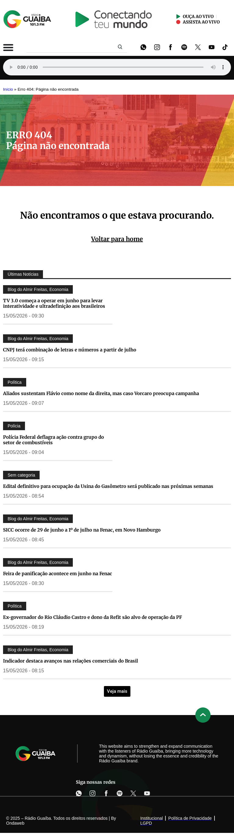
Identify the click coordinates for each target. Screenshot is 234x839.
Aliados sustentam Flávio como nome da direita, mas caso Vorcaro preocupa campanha (101, 393)
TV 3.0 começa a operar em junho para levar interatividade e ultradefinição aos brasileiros (54, 303)
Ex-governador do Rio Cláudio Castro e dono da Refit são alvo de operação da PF (92, 617)
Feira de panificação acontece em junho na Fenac (57, 573)
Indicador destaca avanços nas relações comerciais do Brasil (70, 661)
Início (8, 89)
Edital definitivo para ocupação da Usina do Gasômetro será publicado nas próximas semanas (108, 486)
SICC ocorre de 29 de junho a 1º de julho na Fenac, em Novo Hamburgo (82, 530)
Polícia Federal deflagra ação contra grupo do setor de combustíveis (53, 439)
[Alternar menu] (8, 47)
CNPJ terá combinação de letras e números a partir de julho (69, 350)
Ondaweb (15, 823)
